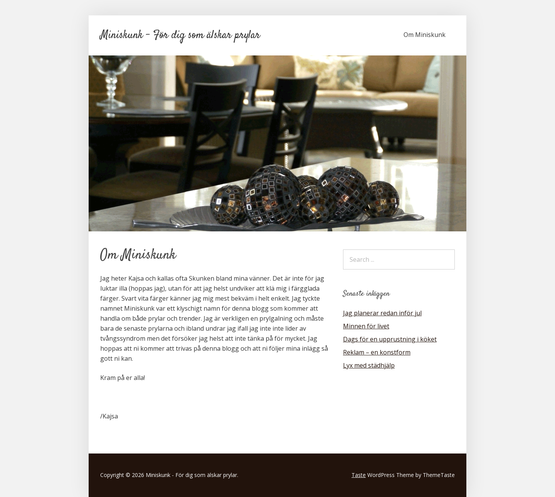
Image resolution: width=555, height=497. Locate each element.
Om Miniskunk (425, 34)
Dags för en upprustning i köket (390, 339)
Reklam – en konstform (376, 352)
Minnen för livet (366, 326)
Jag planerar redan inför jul (382, 313)
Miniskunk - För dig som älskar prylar (180, 35)
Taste (359, 475)
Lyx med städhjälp (369, 365)
